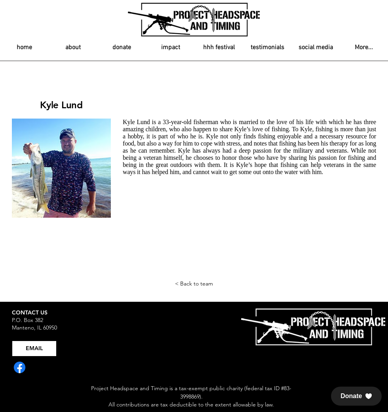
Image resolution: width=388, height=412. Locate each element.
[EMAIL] (34, 348)
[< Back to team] (194, 284)
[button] (356, 396)
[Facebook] (19, 367)
